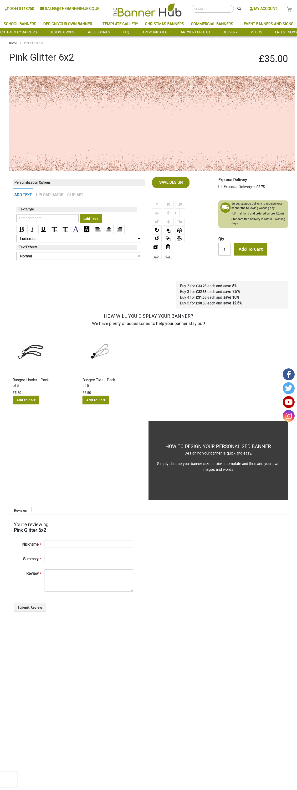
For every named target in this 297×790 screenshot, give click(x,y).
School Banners (20, 24)
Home (13, 43)
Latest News (286, 32)
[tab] (20, 509)
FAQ (126, 32)
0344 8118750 (19, 8)
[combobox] (213, 9)
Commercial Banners (212, 24)
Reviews (20, 510)
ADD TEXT (23, 195)
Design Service (62, 32)
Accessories (99, 32)
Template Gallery (120, 24)
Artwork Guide (155, 32)
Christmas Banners (164, 24)
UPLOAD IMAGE (49, 195)
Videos (256, 32)
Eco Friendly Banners (18, 32)
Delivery (230, 32)
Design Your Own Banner (67, 24)
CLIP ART (75, 195)
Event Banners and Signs (268, 24)
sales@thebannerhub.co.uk (69, 8)
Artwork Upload (195, 32)
